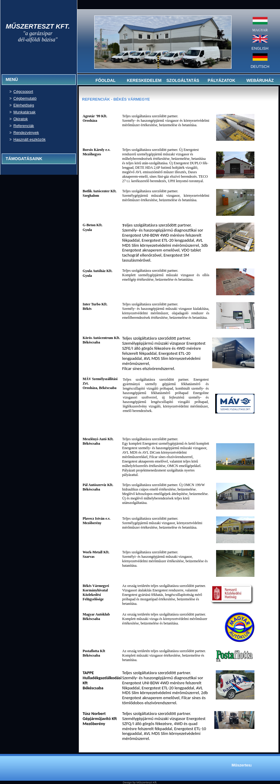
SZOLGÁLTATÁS (182, 80)
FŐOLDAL (105, 80)
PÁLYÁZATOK (221, 80)
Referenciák (23, 126)
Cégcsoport (23, 91)
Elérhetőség (23, 105)
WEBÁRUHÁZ (260, 80)
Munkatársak (24, 112)
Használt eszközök (29, 139)
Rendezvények (26, 132)
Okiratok (20, 119)
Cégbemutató (25, 98)
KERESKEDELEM (144, 80)
